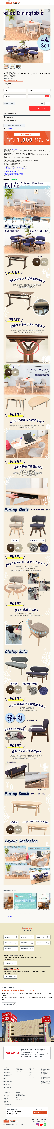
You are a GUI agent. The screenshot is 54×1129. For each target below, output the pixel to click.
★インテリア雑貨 (7, 1084)
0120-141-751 (15, 1112)
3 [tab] (23, 913)
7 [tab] (28, 913)
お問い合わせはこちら (39, 1112)
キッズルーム (31, 1075)
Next (49, 36)
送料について (8, 117)
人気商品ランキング (19, 1069)
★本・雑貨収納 (6, 1075)
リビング (30, 1071)
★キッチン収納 (6, 1072)
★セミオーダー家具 (7, 1087)
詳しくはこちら (9, 963)
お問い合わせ (19, 1099)
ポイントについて (25, 937)
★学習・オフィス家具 (8, 1081)
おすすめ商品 (18, 1071)
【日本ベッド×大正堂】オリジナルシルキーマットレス (45, 1085)
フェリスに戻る (8, 916)
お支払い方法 (40, 937)
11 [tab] (33, 913)
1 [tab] (20, 913)
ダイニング (30, 1069)
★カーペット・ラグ (7, 1083)
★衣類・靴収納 (6, 1077)
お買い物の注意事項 (26, 948)
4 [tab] (24, 913)
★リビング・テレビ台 (8, 1074)
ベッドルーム (31, 1074)
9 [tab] (30, 913)
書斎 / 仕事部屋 (31, 1077)
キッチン (30, 1072)
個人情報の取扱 (19, 1094)
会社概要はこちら (8, 1004)
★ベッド (5, 1078)
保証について (8, 948)
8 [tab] (29, 913)
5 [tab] (25, 913)
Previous (5, 36)
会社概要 (18, 1092)
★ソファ (5, 1071)
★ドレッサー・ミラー (8, 1080)
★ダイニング (6, 1069)
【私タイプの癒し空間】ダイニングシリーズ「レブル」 (45, 1078)
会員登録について (9, 937)
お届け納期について (10, 114)
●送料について (14, 149)
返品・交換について (10, 121)
